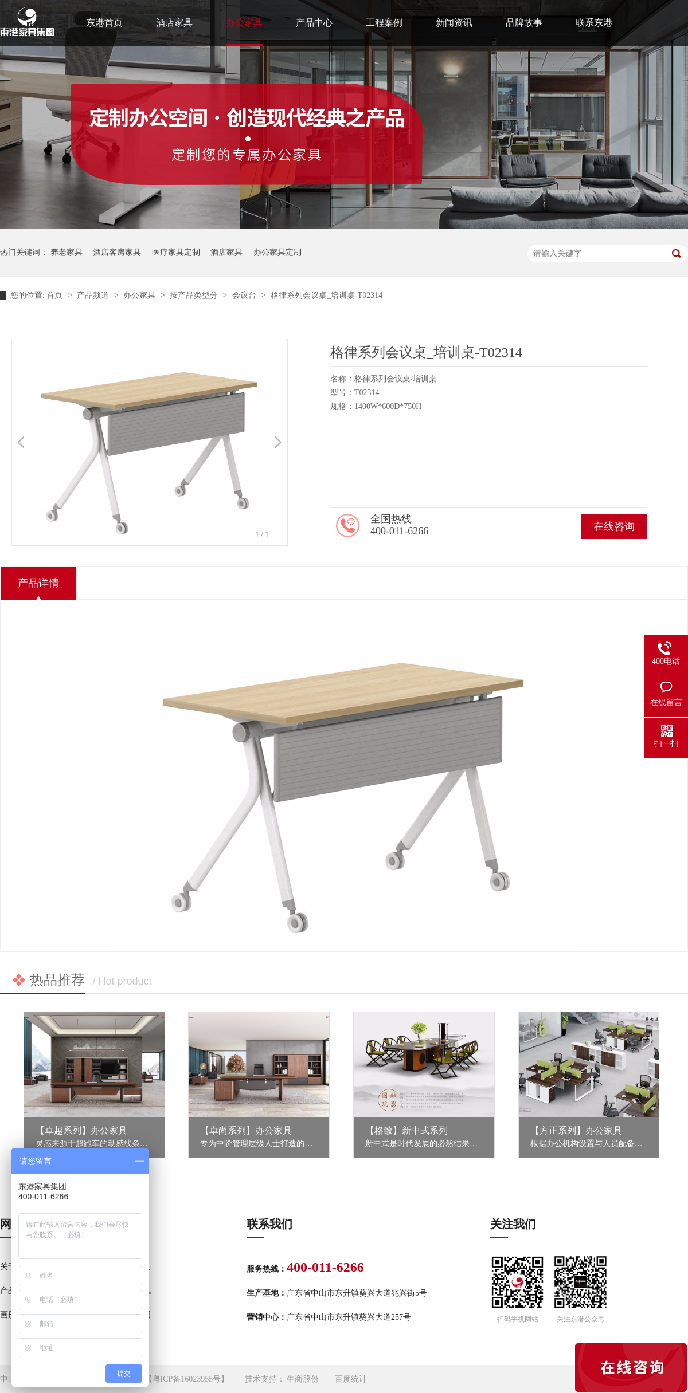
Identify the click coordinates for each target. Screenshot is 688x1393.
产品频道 (94, 295)
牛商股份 (303, 1379)
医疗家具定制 (176, 252)
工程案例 (384, 22)
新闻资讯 (454, 22)
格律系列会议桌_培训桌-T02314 (326, 295)
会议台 (245, 295)
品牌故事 (524, 22)
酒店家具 (174, 22)
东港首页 (104, 22)
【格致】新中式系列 (406, 1130)
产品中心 (314, 22)
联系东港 (594, 22)
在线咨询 (614, 526)
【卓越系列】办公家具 (81, 1130)
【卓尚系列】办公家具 (246, 1130)
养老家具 (66, 252)
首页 (55, 295)
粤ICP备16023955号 (187, 1379)
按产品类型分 (195, 295)
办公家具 (244, 22)
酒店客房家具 (117, 252)
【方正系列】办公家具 (576, 1130)
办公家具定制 (277, 252)
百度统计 (351, 1379)
